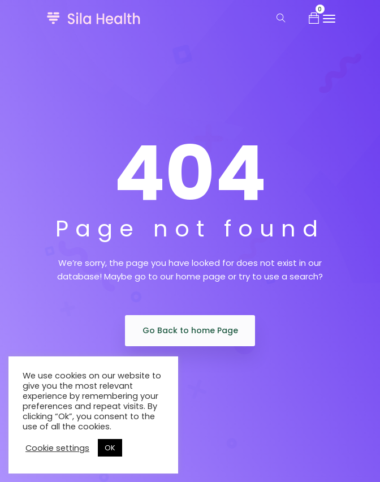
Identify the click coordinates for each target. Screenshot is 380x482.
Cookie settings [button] (57, 448)
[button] (313, 17)
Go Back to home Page (190, 330)
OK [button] (110, 447)
